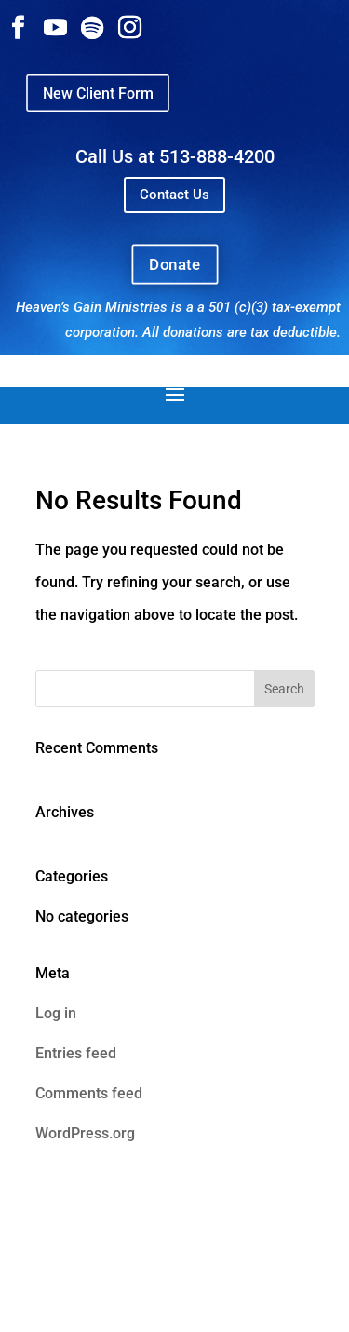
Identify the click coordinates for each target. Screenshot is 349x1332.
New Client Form (98, 92)
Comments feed (88, 1093)
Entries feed (75, 1053)
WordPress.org (85, 1133)
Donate (174, 264)
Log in (55, 1013)
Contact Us (174, 194)
